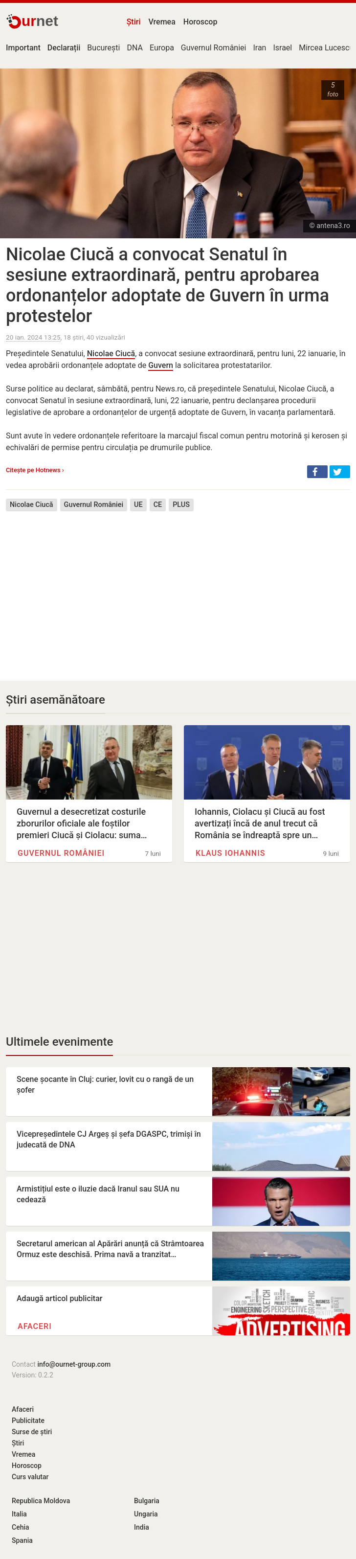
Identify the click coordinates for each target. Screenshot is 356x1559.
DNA (135, 47)
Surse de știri (32, 1432)
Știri (134, 21)
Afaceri (35, 1326)
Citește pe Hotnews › (35, 470)
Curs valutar (30, 1477)
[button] (317, 471)
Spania (22, 1540)
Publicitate (28, 1420)
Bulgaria (146, 1501)
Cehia (20, 1527)
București (103, 47)
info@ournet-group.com (74, 1364)
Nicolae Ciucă (111, 353)
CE (158, 505)
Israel (282, 47)
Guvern (160, 365)
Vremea (161, 21)
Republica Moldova (41, 1501)
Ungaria (146, 1514)
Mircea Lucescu (326, 47)
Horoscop (200, 21)
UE (138, 505)
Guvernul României (213, 47)
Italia (19, 1514)
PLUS (181, 505)
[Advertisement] (178, 588)
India (141, 1527)
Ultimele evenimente (59, 1042)
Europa (162, 47)
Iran (259, 47)
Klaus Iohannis (231, 853)
